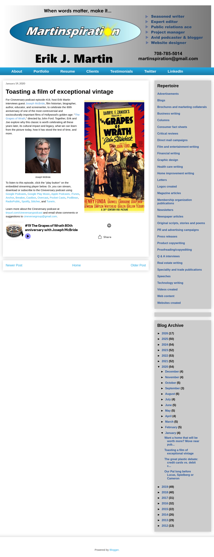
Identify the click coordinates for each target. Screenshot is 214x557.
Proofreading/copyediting (174, 249)
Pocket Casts (57, 197)
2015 (165, 509)
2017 (165, 497)
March (169, 421)
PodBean (72, 197)
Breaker (20, 197)
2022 (165, 355)
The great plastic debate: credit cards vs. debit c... (181, 462)
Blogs (161, 100)
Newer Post (14, 265)
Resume (67, 71)
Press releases (167, 236)
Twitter (150, 71)
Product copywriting (171, 243)
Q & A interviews (168, 256)
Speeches (164, 276)
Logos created (167, 186)
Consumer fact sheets (172, 126)
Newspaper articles (170, 216)
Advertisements (168, 93)
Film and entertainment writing (178, 146)
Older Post (138, 265)
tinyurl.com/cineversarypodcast (24, 212)
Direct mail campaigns (172, 140)
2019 (165, 486)
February (171, 427)
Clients (92, 71)
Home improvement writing (175, 173)
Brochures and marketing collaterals (182, 106)
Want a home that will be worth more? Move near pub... (181, 441)
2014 (165, 514)
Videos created (167, 289)
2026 (165, 333)
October (171, 382)
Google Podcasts (16, 193)
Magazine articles (169, 193)
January (171, 432)
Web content (165, 296)
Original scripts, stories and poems (181, 223)
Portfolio (41, 71)
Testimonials (121, 71)
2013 (165, 520)
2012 (165, 525)
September (173, 388)
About (16, 71)
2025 (165, 338)
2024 (165, 344)
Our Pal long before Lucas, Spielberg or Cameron (178, 475)
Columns (163, 120)
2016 (165, 503)
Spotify (25, 201)
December (172, 371)
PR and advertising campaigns (178, 229)
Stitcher (35, 201)
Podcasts (64, 193)
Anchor (10, 197)
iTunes (75, 193)
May (168, 410)
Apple (55, 193)
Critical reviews (167, 133)
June (169, 405)
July (168, 399)
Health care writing (170, 166)
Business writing (168, 113)
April (168, 416)
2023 (165, 350)
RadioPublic (13, 201)
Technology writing (170, 282)
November (172, 377)
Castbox (31, 197)
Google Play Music (39, 193)
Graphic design (167, 159)
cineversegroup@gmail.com (40, 216)
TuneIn (51, 201)
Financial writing (168, 153)
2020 (165, 366)
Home (76, 265)
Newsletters (165, 209)
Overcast (42, 197)
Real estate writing (169, 262)
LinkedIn (175, 71)
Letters (162, 179)
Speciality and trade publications (179, 269)
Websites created (169, 302)
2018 (165, 492)
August (170, 393)
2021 (165, 361)
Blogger (114, 549)
